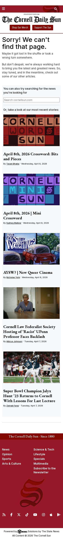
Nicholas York (13, 277)
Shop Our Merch (20, 27)
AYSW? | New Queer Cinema (27, 272)
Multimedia (41, 463)
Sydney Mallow (13, 223)
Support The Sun (42, 27)
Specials (39, 458)
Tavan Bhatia (12, 163)
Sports (6, 458)
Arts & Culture (11, 463)
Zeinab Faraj (12, 405)
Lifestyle (39, 454)
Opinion (7, 454)
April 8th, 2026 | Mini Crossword (22, 215)
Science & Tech (44, 449)
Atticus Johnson (14, 341)
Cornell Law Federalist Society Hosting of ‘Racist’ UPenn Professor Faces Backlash (29, 331)
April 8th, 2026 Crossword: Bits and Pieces (30, 156)
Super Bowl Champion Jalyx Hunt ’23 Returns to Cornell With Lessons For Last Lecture (29, 395)
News (6, 449)
